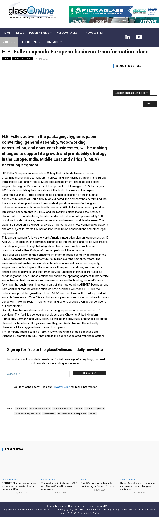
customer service (63, 408)
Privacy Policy (61, 387)
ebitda (78, 408)
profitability (49, 414)
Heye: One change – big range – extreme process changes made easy (138, 486)
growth (100, 408)
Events (84, 479)
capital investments (40, 408)
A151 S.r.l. (107, 506)
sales (92, 414)
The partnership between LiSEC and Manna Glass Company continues (59, 486)
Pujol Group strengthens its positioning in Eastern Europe (97, 485)
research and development (72, 414)
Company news (22, 58)
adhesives (21, 408)
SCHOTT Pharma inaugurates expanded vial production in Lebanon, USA (18, 486)
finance (89, 408)
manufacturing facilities (27, 414)
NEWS (6, 58)
